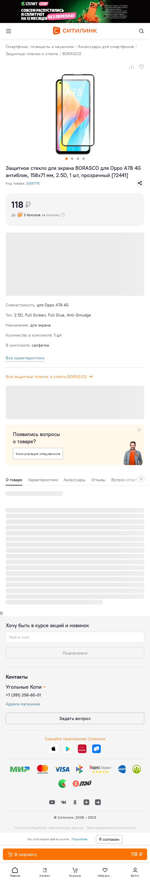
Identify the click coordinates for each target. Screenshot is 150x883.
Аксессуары (75, 479)
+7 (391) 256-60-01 (23, 695)
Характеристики (43, 479)
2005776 (33, 183)
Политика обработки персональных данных (49, 828)
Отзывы (98, 479)
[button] (14, 871)
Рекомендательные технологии (111, 828)
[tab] (14, 481)
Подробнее (79, 839)
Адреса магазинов (23, 704)
